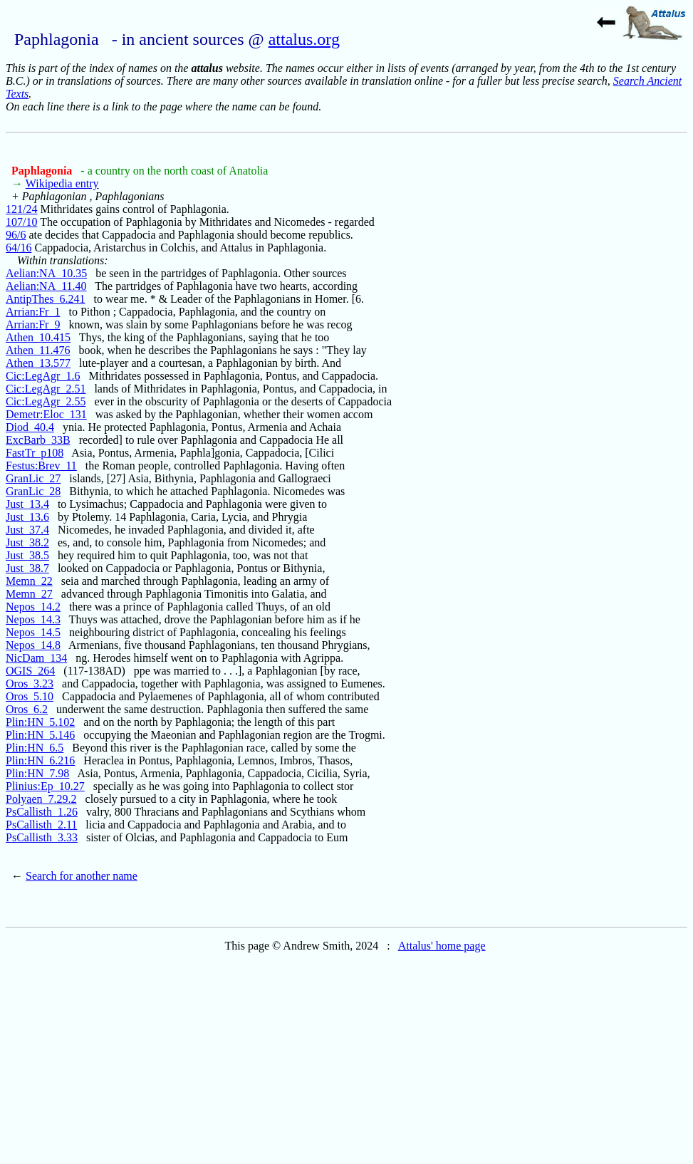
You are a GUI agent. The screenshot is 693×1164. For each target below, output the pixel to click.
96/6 (16, 235)
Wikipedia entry (62, 183)
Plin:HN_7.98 (37, 773)
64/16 (18, 247)
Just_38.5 (27, 555)
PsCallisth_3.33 (42, 837)
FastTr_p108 (34, 453)
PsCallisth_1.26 (42, 812)
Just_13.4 (27, 504)
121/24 (21, 209)
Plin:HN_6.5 (34, 748)
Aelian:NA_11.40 (46, 286)
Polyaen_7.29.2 (41, 799)
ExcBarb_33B (38, 440)
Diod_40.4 (30, 427)
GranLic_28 (33, 491)
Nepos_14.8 (33, 645)
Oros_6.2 (27, 709)
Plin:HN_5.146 (40, 735)
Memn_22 (29, 581)
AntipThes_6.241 (45, 299)
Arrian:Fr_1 (33, 312)
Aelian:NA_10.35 (46, 273)
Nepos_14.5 (33, 632)
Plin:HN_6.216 (40, 760)
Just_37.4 (27, 530)
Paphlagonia (43, 171)
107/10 (21, 222)
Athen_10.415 (38, 337)
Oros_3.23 (29, 683)
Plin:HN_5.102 (40, 722)
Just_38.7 (27, 568)
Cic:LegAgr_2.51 (45, 389)
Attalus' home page (442, 946)
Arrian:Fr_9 (33, 324)
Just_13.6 (27, 517)
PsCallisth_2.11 (41, 825)
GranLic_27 (33, 478)
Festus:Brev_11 (41, 465)
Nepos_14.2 (33, 607)
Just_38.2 (27, 542)
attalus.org (304, 39)
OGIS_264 (30, 671)
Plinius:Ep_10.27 (45, 786)
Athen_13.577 (38, 363)
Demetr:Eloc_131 (46, 414)
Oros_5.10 (29, 696)
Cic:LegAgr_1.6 (43, 376)
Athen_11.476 (38, 350)
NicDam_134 (36, 658)
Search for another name (81, 876)
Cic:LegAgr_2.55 (45, 401)
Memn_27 (29, 594)
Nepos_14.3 (33, 619)
